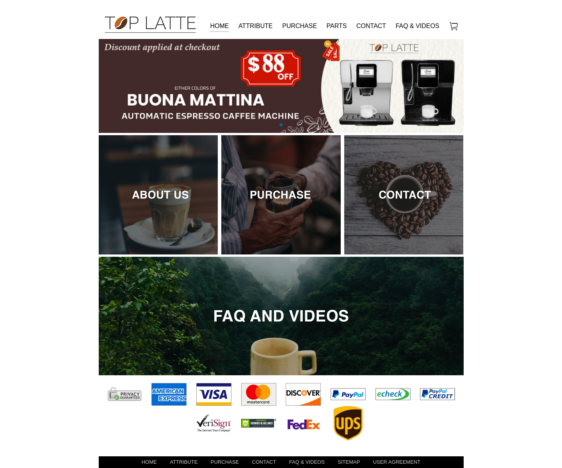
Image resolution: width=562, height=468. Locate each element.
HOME (219, 26)
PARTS (337, 26)
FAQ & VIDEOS (417, 26)
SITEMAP (349, 462)
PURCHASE (299, 26)
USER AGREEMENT (396, 462)
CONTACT (371, 26)
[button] (281, 124)
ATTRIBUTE (255, 26)
